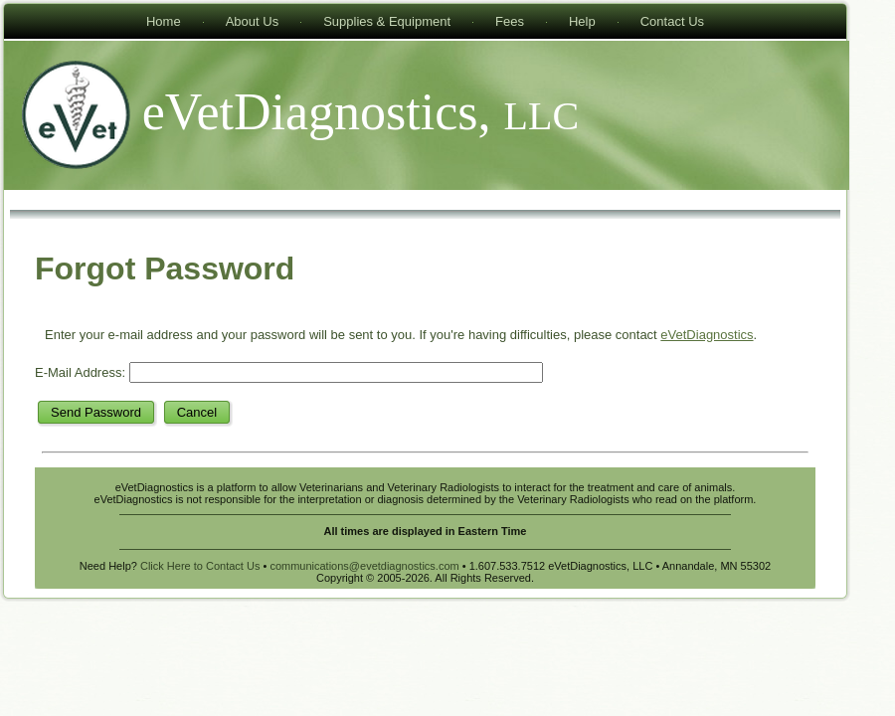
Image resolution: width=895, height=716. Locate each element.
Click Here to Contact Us (200, 566)
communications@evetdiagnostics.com (363, 566)
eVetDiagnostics (706, 334)
